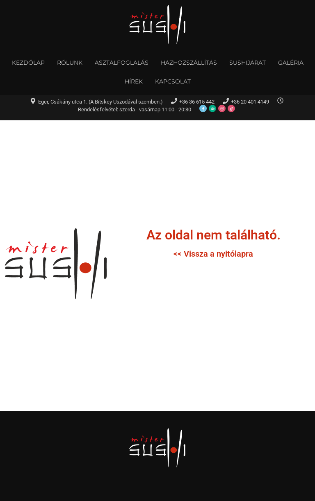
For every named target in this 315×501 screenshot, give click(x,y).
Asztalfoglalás (121, 62)
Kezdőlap (28, 62)
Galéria (291, 62)
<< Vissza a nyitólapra (213, 254)
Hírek (134, 81)
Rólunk (69, 62)
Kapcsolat (173, 81)
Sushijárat (247, 62)
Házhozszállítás (189, 62)
